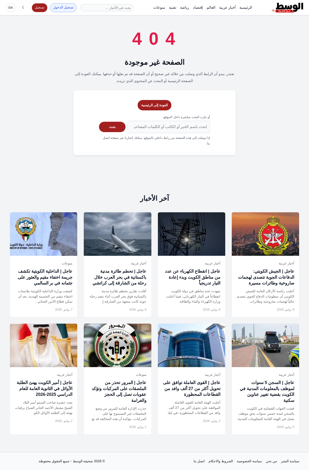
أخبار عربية (227, 7)
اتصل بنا (199, 461)
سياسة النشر (290, 461)
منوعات (159, 7)
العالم (211, 7)
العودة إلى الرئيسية (154, 105)
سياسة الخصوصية (249, 461)
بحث (112, 127)
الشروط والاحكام (221, 461)
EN (10, 7)
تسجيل (39, 7)
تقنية (172, 7)
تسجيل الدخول (63, 7)
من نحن (271, 461)
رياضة (184, 7)
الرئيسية (245, 7)
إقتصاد (198, 7)
